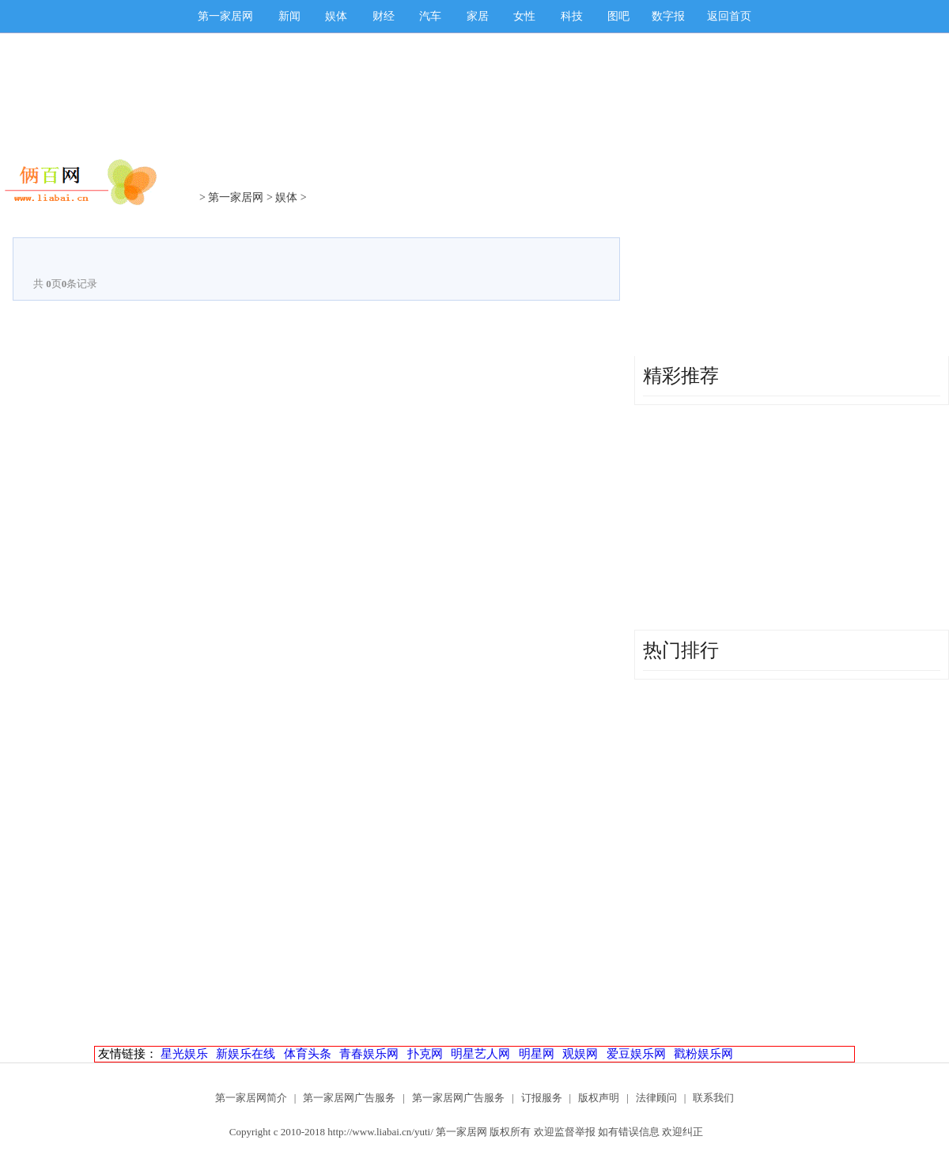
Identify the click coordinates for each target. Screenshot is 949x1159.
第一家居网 (225, 16)
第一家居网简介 (251, 1098)
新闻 (289, 16)
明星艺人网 (480, 1053)
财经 (383, 16)
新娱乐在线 (245, 1053)
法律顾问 (656, 1098)
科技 (572, 16)
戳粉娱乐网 (703, 1053)
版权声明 (598, 1098)
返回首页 (729, 16)
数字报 (668, 16)
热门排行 (681, 650)
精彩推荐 (681, 376)
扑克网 (425, 1053)
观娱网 (580, 1053)
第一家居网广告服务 (349, 1098)
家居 (478, 16)
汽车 (430, 16)
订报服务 (541, 1098)
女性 (524, 16)
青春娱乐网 (369, 1053)
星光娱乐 (184, 1053)
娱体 (336, 16)
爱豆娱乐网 (636, 1053)
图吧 (618, 16)
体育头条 (307, 1053)
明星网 (536, 1053)
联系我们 (713, 1098)
